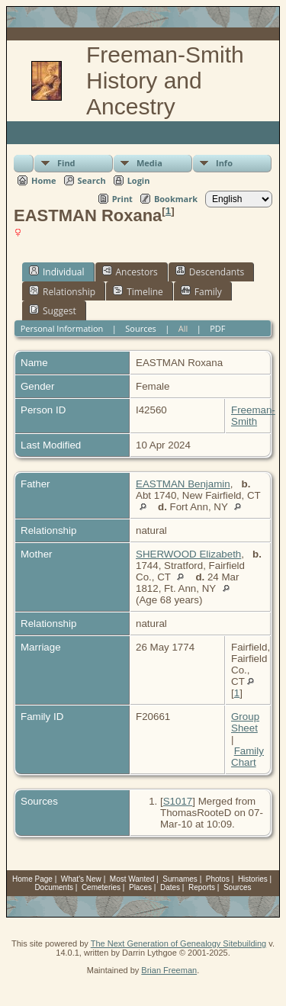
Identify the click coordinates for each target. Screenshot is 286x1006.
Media (149, 163)
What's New (81, 879)
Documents (53, 887)
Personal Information (62, 328)
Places (140, 887)
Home (43, 180)
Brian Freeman (169, 970)
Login (138, 180)
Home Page (32, 879)
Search (92, 180)
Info (224, 163)
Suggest (52, 310)
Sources (140, 328)
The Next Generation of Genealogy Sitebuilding (179, 943)
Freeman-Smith (253, 415)
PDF (217, 328)
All (183, 328)
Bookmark (176, 198)
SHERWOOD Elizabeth (188, 554)
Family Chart (247, 756)
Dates (170, 887)
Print (122, 198)
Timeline (138, 291)
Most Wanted (132, 879)
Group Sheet (245, 722)
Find (66, 163)
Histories (253, 879)
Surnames (180, 879)
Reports (201, 887)
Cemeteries (101, 887)
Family (201, 291)
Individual (57, 271)
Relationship (62, 291)
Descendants (209, 271)
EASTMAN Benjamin (183, 484)
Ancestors (130, 271)
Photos (218, 879)
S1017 (178, 801)
